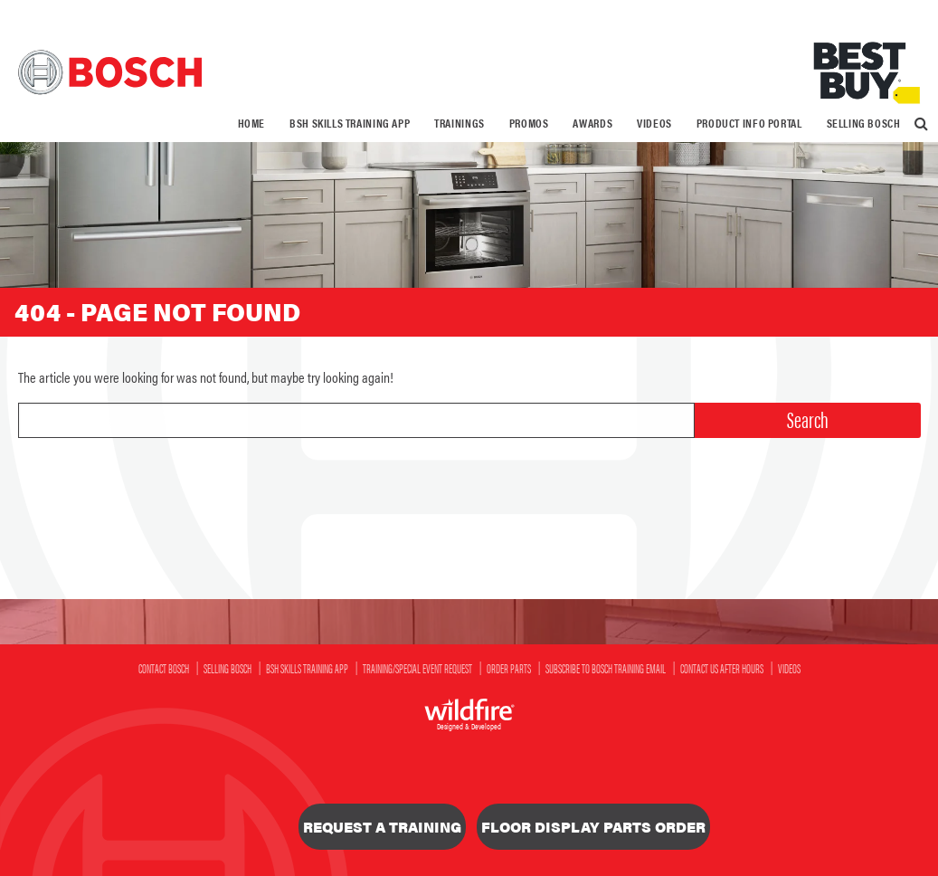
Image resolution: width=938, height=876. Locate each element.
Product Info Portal (749, 123)
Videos (654, 123)
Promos (529, 123)
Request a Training (382, 826)
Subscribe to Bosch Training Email (605, 668)
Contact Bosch (163, 668)
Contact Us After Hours (721, 668)
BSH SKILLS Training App (349, 123)
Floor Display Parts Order (593, 826)
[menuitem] (251, 123)
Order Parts (509, 668)
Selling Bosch (864, 123)
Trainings (459, 123)
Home (251, 123)
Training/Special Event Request (417, 668)
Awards (592, 123)
